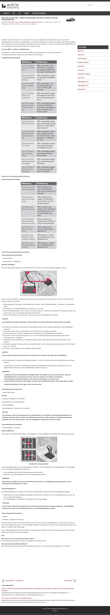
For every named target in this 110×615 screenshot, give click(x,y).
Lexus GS (81, 70)
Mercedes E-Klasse (84, 74)
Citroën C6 (81, 55)
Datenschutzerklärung (39, 13)
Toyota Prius (82, 89)
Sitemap (26, 13)
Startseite (6, 13)
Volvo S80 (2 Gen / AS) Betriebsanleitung (19, 22)
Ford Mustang (82, 58)
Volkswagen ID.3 (83, 81)
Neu (14, 13)
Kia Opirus (81, 66)
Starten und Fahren (37, 22)
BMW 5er (81, 51)
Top (19, 13)
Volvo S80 (4, 22)
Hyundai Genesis (83, 62)
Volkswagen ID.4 (83, 85)
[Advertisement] (39, 31)
